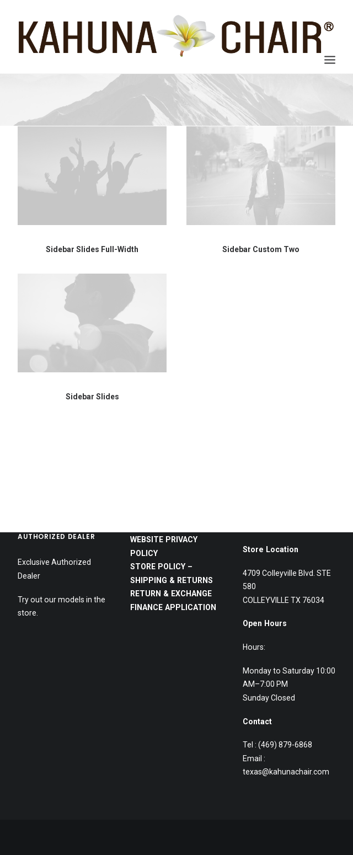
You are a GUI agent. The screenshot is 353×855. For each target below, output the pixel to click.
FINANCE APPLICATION (174, 508)
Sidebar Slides (92, 409)
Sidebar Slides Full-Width (92, 249)
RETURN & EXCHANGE (171, 494)
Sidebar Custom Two (260, 250)
